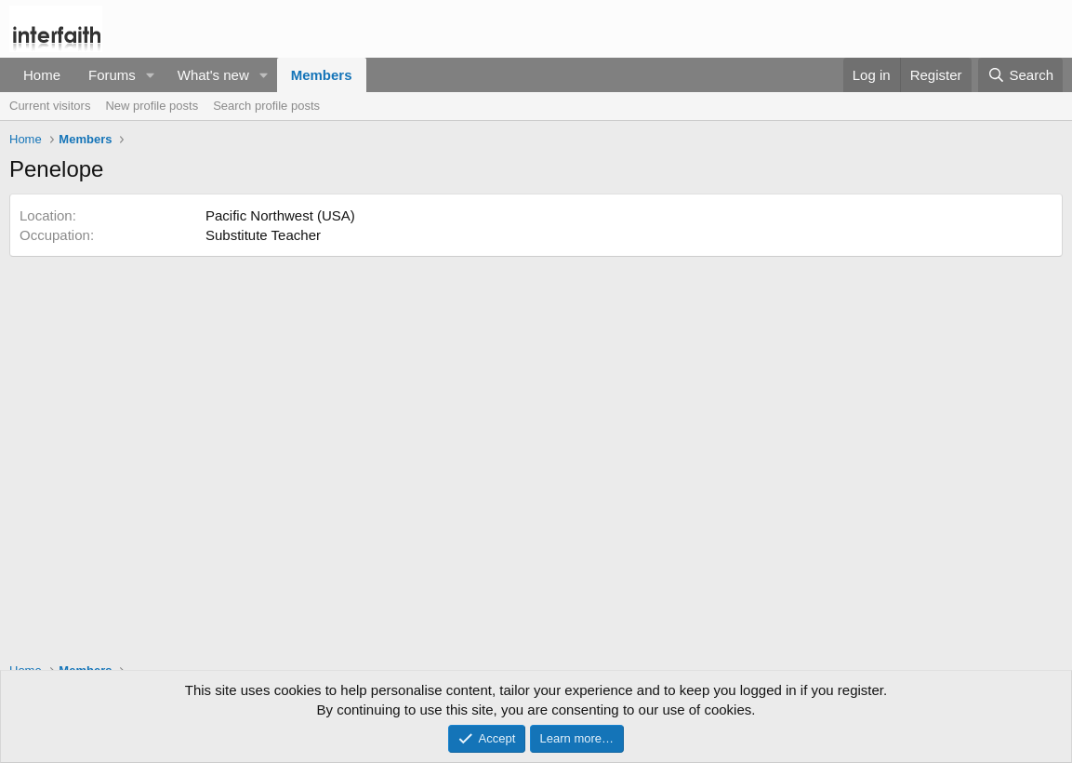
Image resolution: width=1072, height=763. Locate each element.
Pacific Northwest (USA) (280, 215)
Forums (112, 75)
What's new (213, 75)
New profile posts (151, 106)
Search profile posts (266, 106)
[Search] (1020, 75)
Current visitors (49, 106)
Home (41, 75)
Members (321, 75)
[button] (151, 75)
